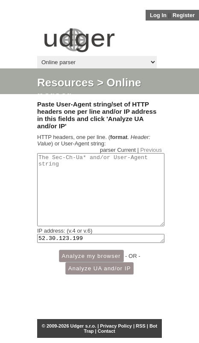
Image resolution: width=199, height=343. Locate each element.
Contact (106, 331)
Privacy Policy (116, 325)
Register (184, 15)
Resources (65, 82)
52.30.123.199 (100, 253)
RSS (141, 325)
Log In (158, 15)
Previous (151, 150)
